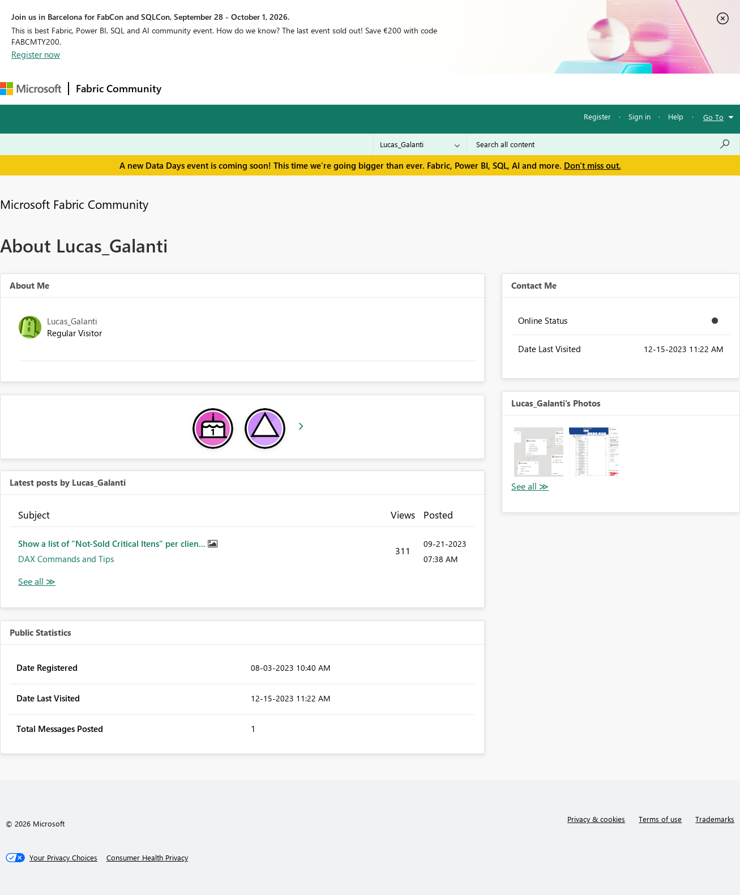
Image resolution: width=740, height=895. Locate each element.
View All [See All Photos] (530, 486)
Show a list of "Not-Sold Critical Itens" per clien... (113, 543)
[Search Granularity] (420, 144)
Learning (428, 88)
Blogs (384, 88)
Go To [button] (713, 117)
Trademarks (714, 819)
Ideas (283, 88)
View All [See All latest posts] (36, 581)
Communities (334, 88)
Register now (35, 54)
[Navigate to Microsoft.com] (30, 88)
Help (675, 116)
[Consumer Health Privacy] (147, 857)
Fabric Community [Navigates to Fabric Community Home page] (118, 88)
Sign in (639, 116)
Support (476, 88)
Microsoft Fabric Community (74, 204)
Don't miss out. (592, 165)
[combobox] (603, 144)
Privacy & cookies (596, 819)
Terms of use (660, 819)
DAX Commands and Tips (66, 558)
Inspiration (237, 88)
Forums (187, 88)
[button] (538, 452)
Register (597, 116)
